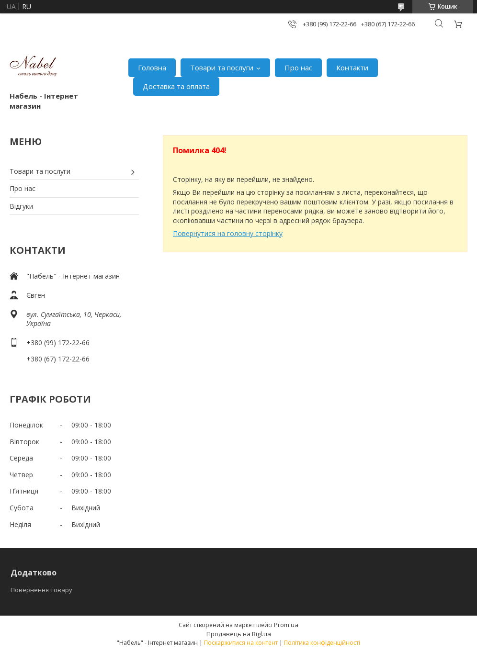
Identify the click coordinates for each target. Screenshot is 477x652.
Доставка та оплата (176, 86)
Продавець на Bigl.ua (238, 634)
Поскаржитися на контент (241, 643)
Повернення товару (41, 589)
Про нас (298, 67)
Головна (152, 67)
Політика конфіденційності (322, 643)
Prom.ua (286, 624)
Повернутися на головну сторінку (228, 233)
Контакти (352, 67)
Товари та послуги (221, 67)
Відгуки (21, 206)
